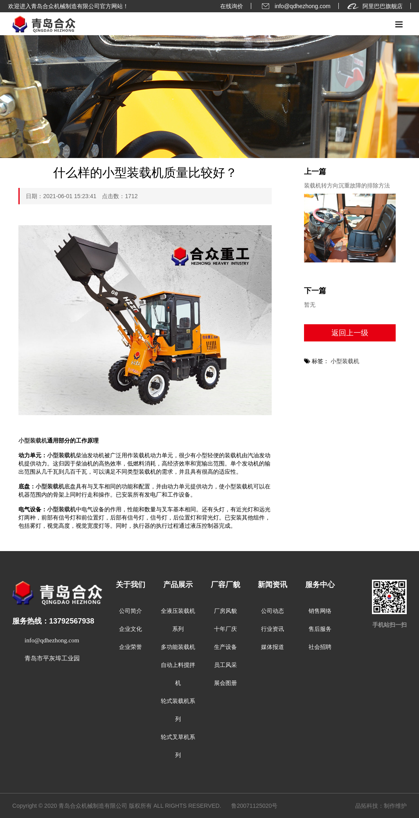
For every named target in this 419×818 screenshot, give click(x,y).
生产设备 (225, 647)
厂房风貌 (225, 611)
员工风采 (225, 665)
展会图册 (225, 683)
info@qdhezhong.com (295, 6)
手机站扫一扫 (389, 624)
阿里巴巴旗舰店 (375, 6)
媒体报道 (272, 647)
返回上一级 (349, 333)
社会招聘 (320, 647)
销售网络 (320, 611)
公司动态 (272, 611)
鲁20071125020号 (254, 805)
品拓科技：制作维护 (381, 805)
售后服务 (320, 629)
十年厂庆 (225, 629)
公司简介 (130, 611)
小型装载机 (32, 440)
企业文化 (130, 629)
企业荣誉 (130, 647)
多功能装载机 (178, 647)
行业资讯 (272, 629)
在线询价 (231, 6)
